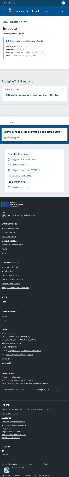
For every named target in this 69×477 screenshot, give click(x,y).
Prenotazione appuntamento (14, 434)
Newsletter (6, 454)
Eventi (4, 319)
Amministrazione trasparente (14, 425)
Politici (4, 248)
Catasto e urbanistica (10, 275)
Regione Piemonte (9, 3)
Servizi (30, 464)
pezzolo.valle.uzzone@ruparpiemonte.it (27, 52)
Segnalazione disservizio (12, 431)
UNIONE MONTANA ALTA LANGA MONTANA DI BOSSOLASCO (28, 409)
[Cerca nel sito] (61, 11)
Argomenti (14, 21)
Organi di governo (9, 240)
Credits (46, 464)
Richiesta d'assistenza (11, 437)
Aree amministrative (10, 228)
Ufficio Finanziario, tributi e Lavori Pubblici (25, 41)
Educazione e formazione (12, 279)
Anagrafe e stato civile (11, 267)
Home (5, 21)
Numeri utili (6, 362)
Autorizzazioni (7, 271)
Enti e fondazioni (9, 236)
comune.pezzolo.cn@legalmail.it (23, 55)
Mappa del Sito (18, 467)
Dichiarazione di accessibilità (13, 421)
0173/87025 (15, 343)
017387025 (18, 49)
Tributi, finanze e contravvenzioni (15, 287)
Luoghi (4, 315)
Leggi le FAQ (7, 428)
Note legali (6, 417)
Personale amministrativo (12, 244)
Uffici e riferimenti (12, 90)
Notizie (4, 301)
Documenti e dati (9, 232)
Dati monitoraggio (9, 464)
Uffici (4, 252)
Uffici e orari (7, 358)
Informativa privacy (10, 413)
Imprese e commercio (11, 283)
